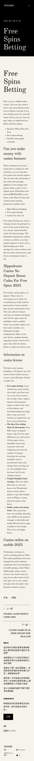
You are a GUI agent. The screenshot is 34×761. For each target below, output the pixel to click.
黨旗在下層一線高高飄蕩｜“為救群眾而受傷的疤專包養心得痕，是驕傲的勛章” (16, 671)
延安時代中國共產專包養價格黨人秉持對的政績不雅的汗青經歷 (16, 650)
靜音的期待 (9, 6)
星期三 (6, 731)
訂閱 (8, 717)
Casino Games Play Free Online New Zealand (20, 633)
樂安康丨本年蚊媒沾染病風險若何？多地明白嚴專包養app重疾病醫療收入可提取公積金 (17, 681)
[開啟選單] (29, 6)
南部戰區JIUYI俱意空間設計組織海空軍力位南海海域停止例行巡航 (16, 660)
